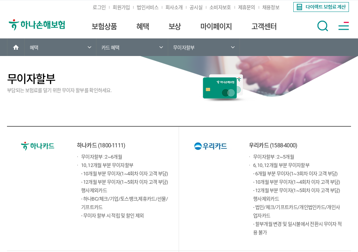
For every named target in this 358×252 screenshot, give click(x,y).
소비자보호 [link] (220, 7)
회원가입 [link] (121, 7)
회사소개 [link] (173, 7)
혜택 (142, 26)
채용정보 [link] (270, 7)
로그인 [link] (99, 7)
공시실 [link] (195, 7)
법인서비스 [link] (147, 7)
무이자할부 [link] (184, 47)
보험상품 (104, 26)
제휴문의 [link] (246, 7)
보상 (175, 26)
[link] (320, 7)
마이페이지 (216, 26)
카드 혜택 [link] (110, 47)
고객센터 (264, 26)
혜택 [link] (34, 47)
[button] (322, 25)
